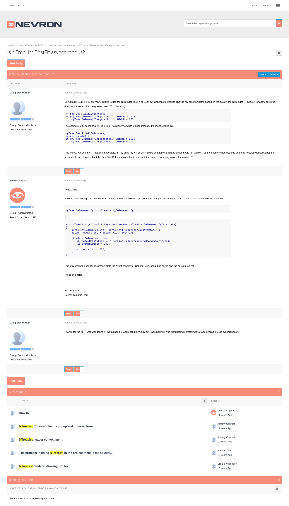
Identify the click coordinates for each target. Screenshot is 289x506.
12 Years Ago (224, 428)
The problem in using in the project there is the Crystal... (66, 452)
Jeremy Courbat (226, 423)
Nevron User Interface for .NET (65, 45)
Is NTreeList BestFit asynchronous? (105, 45)
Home (10, 45)
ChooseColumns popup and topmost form (56, 426)
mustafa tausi (224, 450)
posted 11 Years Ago (75, 92)
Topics (23, 400)
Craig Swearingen (20, 92)
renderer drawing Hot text (44, 466)
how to (24, 413)
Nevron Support (226, 410)
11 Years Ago (224, 415)
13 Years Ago (224, 455)
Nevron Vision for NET (31, 45)
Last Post (218, 401)
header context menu (41, 439)
